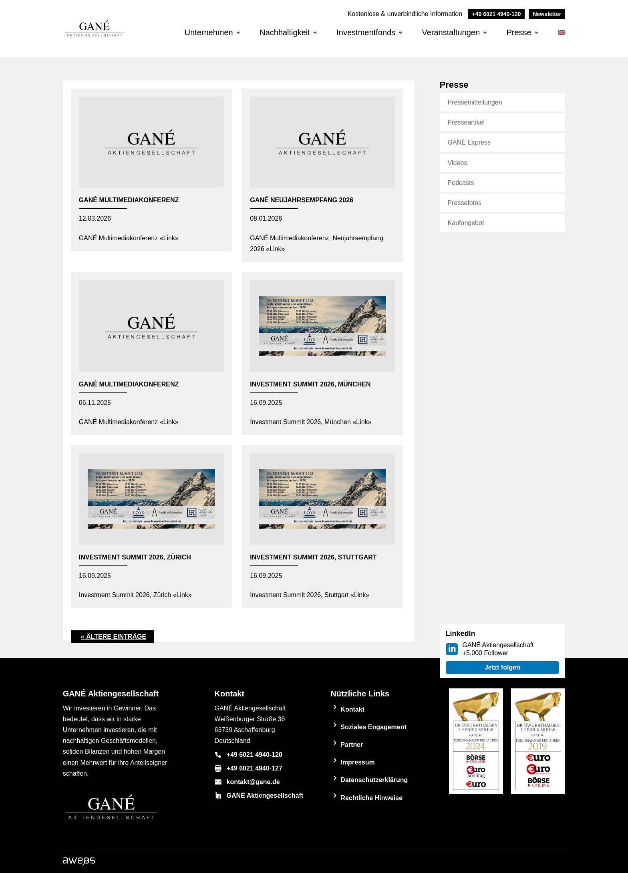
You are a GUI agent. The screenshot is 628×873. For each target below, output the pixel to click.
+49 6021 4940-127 (254, 768)
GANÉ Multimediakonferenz (129, 200)
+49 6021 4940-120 (254, 754)
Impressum (357, 762)
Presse (518, 32)
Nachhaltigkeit (285, 32)
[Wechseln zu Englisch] (561, 39)
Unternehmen (209, 32)
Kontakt (352, 709)
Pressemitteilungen (475, 102)
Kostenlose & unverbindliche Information (436, 14)
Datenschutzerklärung (374, 779)
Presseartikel (466, 122)
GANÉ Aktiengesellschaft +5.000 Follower (498, 649)
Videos (457, 162)
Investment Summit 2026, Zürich (135, 557)
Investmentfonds (365, 32)
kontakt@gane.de (253, 781)
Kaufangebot (466, 222)
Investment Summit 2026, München (310, 384)
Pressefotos (464, 202)
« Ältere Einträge (113, 636)
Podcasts (461, 182)
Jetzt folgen (502, 667)
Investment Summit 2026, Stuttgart (313, 557)
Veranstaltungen (451, 32)
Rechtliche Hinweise (371, 798)
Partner (351, 744)
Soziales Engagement (373, 727)
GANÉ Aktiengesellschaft (265, 795)
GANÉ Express (469, 142)
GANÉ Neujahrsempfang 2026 (301, 200)
